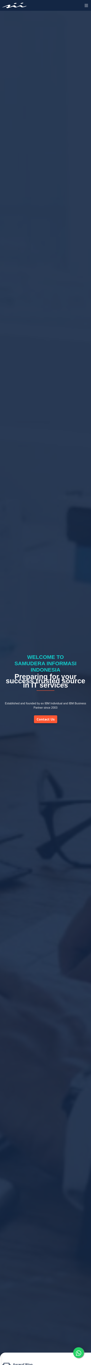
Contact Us (46, 719)
